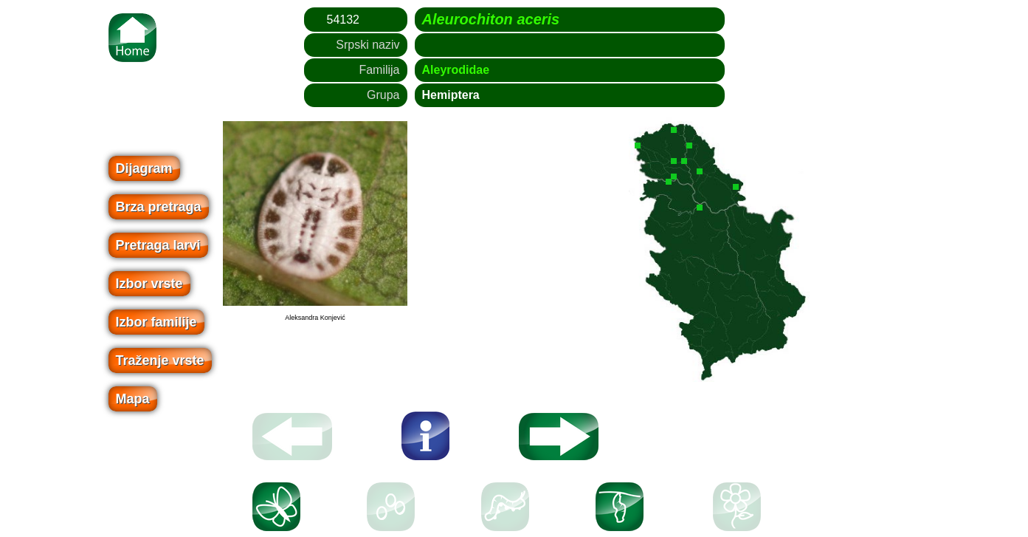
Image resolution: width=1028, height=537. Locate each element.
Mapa (133, 398)
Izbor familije (156, 322)
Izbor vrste (149, 283)
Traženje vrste (160, 360)
